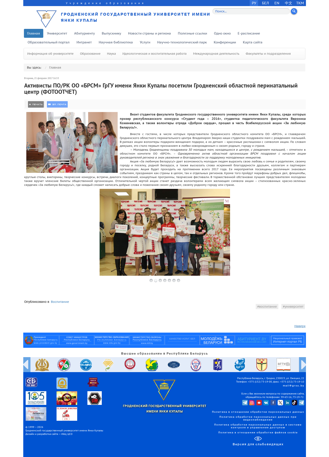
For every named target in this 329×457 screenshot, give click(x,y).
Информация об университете (50, 54)
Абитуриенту (84, 33)
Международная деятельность (216, 54)
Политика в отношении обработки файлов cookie (258, 433)
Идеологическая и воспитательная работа (154, 54)
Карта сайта (252, 42)
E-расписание (249, 33)
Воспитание (60, 302)
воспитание (268, 307)
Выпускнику (111, 33)
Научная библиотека (116, 42)
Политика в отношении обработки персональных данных (258, 412)
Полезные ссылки (192, 33)
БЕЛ (265, 2)
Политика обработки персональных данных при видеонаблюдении (258, 418)
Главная (33, 33)
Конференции (225, 42)
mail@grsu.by (293, 386)
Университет (57, 33)
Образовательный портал (49, 42)
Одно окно (222, 33)
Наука (111, 54)
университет (294, 307)
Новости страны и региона (149, 33)
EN (276, 2)
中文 (288, 2)
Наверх (300, 326)
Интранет (84, 42)
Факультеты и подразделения (268, 54)
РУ (254, 2)
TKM (300, 2)
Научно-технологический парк (182, 42)
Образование (90, 54)
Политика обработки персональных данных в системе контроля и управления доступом (258, 426)
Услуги (145, 42)
